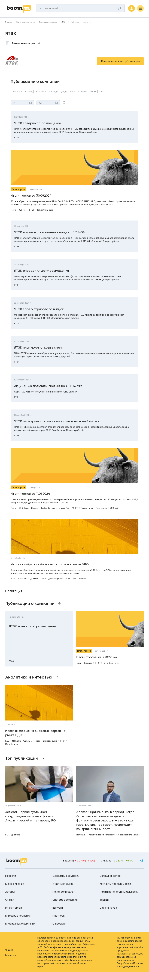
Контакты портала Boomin (116, 883)
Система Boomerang (65, 899)
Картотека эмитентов (25, 22)
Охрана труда (108, 907)
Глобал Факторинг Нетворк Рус (55, 508)
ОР (101, 91)
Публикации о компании (81, 22)
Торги (13, 210)
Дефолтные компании (66, 875)
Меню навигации (23, 43)
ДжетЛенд (15, 835)
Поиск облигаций (63, 891)
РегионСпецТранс (45, 210)
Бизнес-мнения (14, 883)
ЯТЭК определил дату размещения (41, 270)
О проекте (59, 923)
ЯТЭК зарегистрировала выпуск (39, 309)
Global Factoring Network (128, 835)
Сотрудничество (110, 875)
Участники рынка (63, 883)
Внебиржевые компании (20, 923)
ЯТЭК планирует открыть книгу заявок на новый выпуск (56, 421)
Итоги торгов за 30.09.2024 (31, 195)
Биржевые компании (48, 22)
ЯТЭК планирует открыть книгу (38, 347)
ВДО (13, 579)
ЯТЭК (64, 22)
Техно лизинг (101, 508)
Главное (82, 91)
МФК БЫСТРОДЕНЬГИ (27, 579)
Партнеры (59, 915)
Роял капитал (87, 508)
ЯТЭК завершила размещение (37, 123)
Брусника (41, 91)
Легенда (53, 91)
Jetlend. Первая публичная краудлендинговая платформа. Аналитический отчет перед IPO (30, 816)
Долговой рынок (55, 579)
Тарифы (104, 899)
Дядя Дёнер (68, 91)
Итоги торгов (18, 189)
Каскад (28, 91)
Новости (10, 875)
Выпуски (58, 907)
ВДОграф (22, 210)
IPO (6, 835)
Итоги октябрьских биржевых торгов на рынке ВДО (50, 564)
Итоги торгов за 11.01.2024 (30, 493)
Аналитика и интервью (28, 677)
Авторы (10, 891)
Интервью (80, 835)
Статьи (9, 899)
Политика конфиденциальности (119, 891)
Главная (8, 22)
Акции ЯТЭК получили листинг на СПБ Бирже (48, 386)
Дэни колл (16, 91)
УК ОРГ (75, 508)
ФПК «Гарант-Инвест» (28, 508)
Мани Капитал (79, 579)
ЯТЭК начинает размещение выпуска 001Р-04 (49, 232)
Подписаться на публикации (120, 61)
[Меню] (140, 8)
